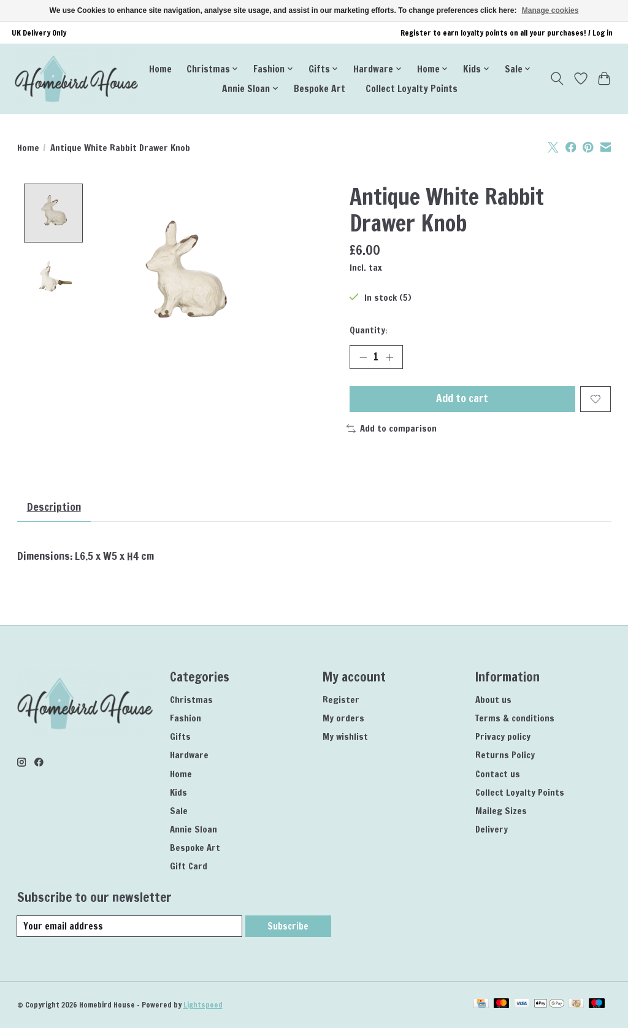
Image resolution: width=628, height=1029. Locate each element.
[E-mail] (129, 928)
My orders (343, 719)
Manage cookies (550, 10)
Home (160, 69)
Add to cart (462, 399)
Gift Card (188, 867)
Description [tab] (54, 508)
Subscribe (287, 927)
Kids (178, 793)
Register (341, 700)
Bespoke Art (319, 88)
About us (493, 700)
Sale (179, 812)
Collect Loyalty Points (412, 88)
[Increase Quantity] (389, 357)
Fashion (185, 719)
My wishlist (345, 737)
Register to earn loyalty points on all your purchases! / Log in (506, 33)
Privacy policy (502, 737)
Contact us (497, 775)
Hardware (189, 756)
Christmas (191, 700)
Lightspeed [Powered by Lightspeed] (203, 1006)
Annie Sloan (193, 830)
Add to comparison (392, 429)
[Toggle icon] (556, 79)
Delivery (491, 830)
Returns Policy (505, 756)
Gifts (180, 737)
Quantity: (369, 330)
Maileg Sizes (501, 812)
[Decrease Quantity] (363, 357)
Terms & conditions (514, 719)
